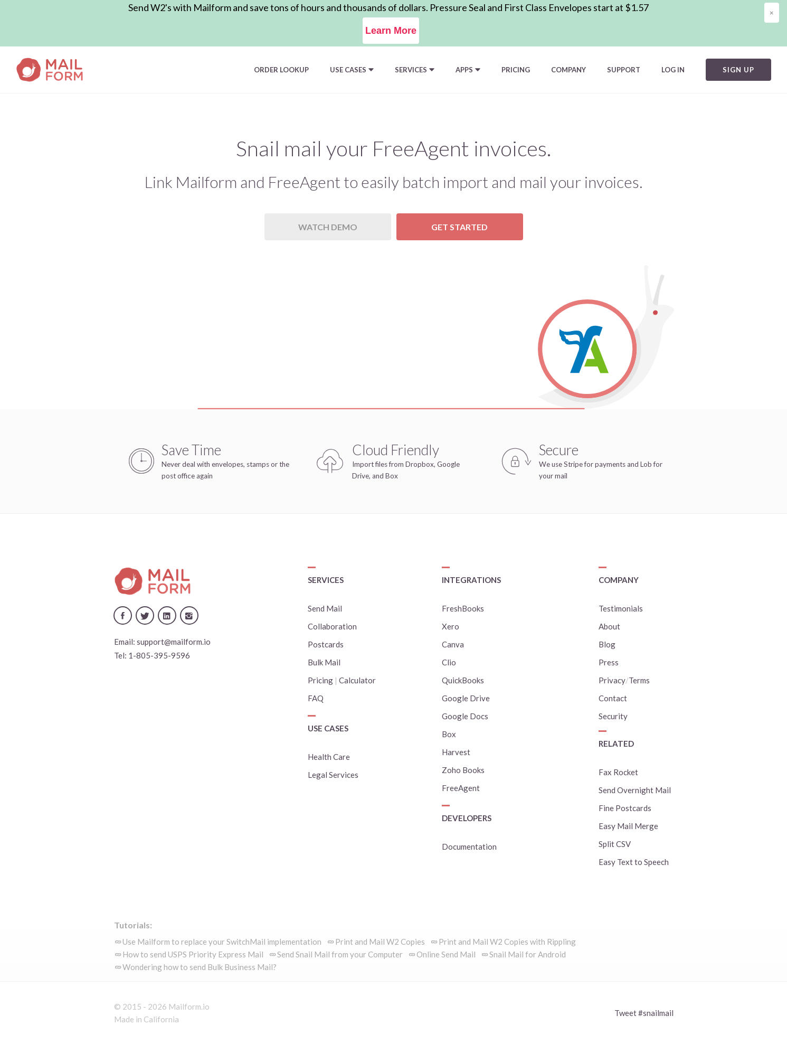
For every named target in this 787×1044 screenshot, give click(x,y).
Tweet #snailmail (644, 1013)
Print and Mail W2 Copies (380, 941)
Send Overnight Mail (635, 790)
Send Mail (325, 608)
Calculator (357, 680)
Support (623, 69)
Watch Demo (327, 227)
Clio (449, 662)
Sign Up (738, 69)
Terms (639, 680)
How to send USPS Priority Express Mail (192, 954)
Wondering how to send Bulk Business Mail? (199, 967)
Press (609, 662)
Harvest (456, 752)
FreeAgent (461, 788)
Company (568, 69)
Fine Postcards (625, 808)
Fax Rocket (618, 772)
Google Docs (465, 716)
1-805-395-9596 (159, 655)
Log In (673, 69)
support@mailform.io (174, 641)
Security (613, 716)
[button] (351, 70)
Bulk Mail (324, 662)
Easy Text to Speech (634, 862)
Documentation (469, 846)
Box (449, 734)
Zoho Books (463, 770)
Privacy (612, 680)
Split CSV (615, 844)
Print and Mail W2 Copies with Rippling (507, 941)
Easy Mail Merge (628, 826)
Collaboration (332, 626)
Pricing (515, 69)
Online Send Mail (446, 954)
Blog (607, 644)
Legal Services (333, 774)
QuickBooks (463, 680)
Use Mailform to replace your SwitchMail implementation (221, 941)
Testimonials (621, 608)
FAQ (316, 698)
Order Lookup (281, 69)
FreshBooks (463, 608)
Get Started (459, 227)
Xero (450, 626)
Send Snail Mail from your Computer (340, 954)
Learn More (390, 30)
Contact (613, 698)
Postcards (326, 644)
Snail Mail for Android (527, 954)
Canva (453, 644)
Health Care (329, 756)
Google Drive (466, 698)
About (609, 626)
